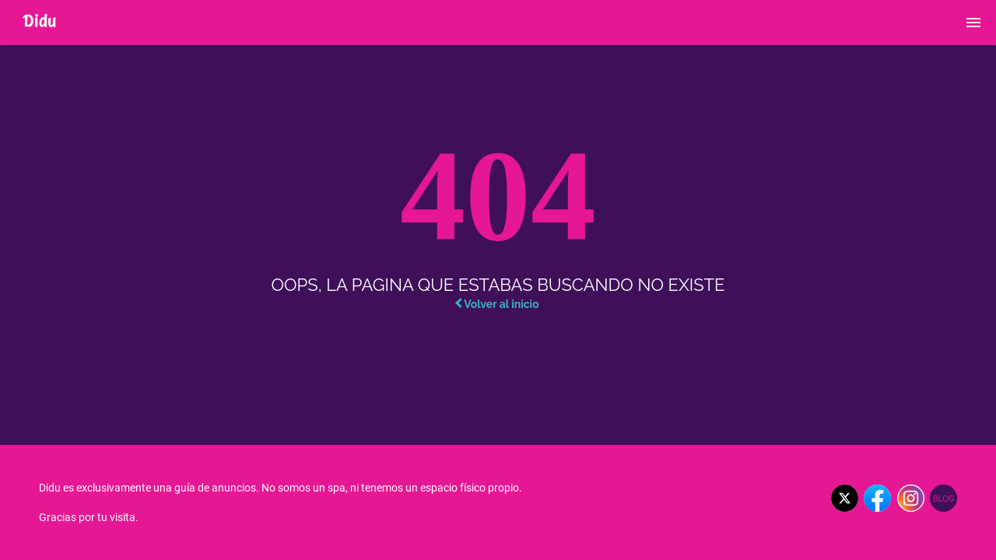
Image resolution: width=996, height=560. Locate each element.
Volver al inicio (496, 304)
